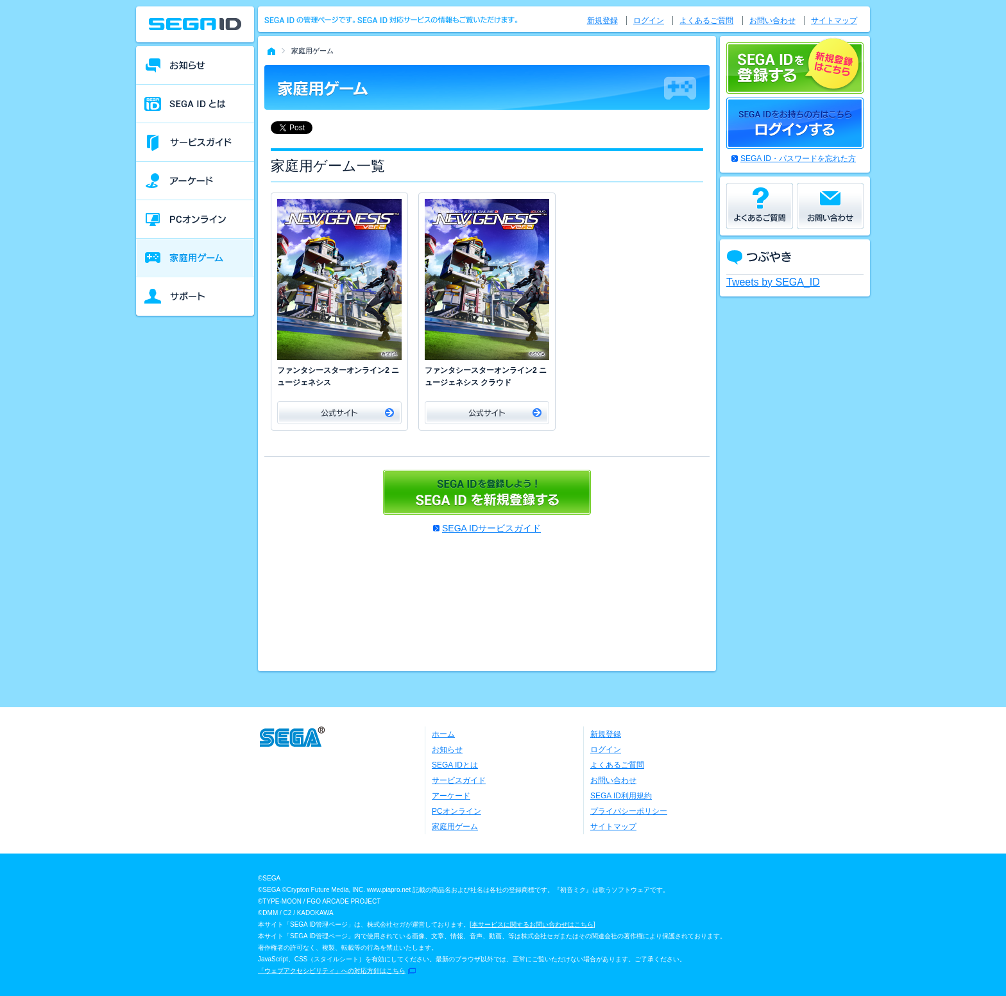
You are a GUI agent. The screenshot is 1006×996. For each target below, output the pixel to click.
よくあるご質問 (706, 20)
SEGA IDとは (455, 764)
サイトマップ (834, 20)
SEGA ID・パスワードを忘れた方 (798, 158)
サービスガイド (459, 780)
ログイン (648, 20)
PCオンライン (456, 811)
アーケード (451, 795)
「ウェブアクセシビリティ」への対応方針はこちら (331, 970)
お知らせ (447, 749)
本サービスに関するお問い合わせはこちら (532, 924)
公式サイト (339, 412)
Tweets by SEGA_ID (773, 282)
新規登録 (602, 20)
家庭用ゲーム (455, 826)
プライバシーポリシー (628, 811)
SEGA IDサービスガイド (491, 528)
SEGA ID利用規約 (621, 795)
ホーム (443, 734)
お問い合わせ (772, 20)
